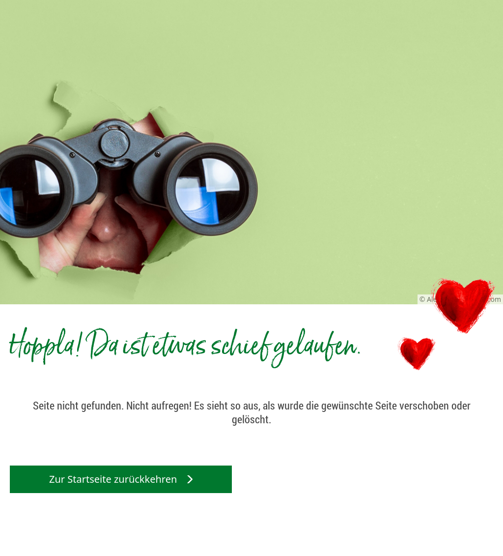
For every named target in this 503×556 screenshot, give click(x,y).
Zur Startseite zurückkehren (121, 479)
